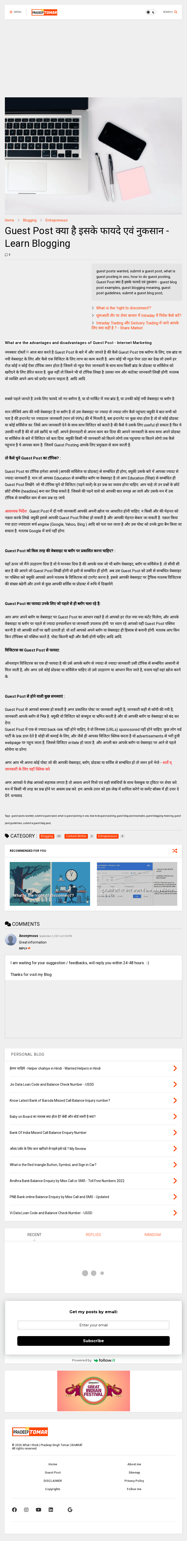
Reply (24, 948)
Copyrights (52, 1489)
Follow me (134, 1489)
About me (134, 1464)
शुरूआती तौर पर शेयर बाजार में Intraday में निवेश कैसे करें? (138, 315)
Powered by (93, 1360)
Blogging (30, 220)
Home (9, 220)
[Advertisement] (93, 56)
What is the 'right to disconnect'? (123, 308)
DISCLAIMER (53, 1481)
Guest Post (53, 1472)
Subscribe (93, 1341)
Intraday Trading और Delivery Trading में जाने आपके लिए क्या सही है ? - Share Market (135, 325)
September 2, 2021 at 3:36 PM (55, 936)
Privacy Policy (134, 1481)
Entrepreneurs (57, 220)
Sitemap (134, 1472)
